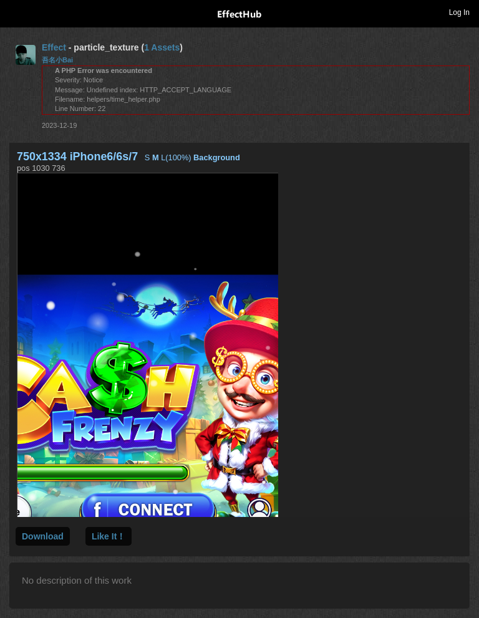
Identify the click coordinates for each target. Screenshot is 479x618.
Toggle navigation (15, 12)
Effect (54, 47)
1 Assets (162, 47)
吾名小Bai (57, 60)
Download (43, 536)
